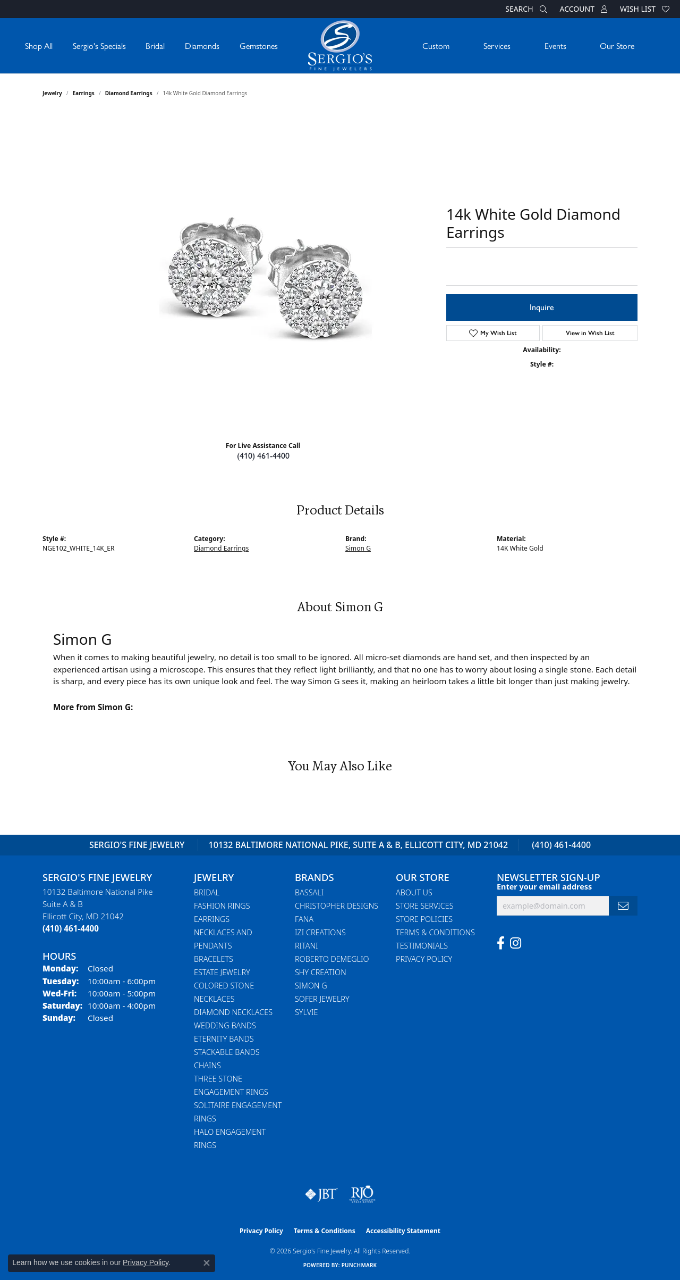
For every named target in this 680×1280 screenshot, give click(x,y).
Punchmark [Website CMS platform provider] (359, 1265)
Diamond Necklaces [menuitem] (233, 1012)
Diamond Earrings (128, 93)
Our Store (617, 45)
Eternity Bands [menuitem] (224, 1039)
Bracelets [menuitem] (213, 959)
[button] (525, 9)
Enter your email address (544, 887)
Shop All (39, 45)
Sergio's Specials (99, 45)
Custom (435, 45)
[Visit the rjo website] (362, 1194)
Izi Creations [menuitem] (320, 932)
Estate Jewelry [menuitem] (222, 972)
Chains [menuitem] (207, 1065)
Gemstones (259, 45)
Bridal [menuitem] (206, 892)
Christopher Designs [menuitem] (336, 906)
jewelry (52, 93)
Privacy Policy (424, 959)
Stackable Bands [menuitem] (227, 1052)
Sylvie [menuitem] (306, 1012)
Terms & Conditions (435, 932)
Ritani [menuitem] (306, 946)
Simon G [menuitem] (311, 985)
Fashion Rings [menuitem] (222, 906)
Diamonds (202, 45)
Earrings (84, 93)
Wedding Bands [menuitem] (225, 1025)
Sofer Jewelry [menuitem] (322, 999)
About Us (414, 892)
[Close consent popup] (206, 1263)
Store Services (425, 906)
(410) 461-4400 (263, 456)
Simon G (358, 548)
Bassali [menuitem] (309, 892)
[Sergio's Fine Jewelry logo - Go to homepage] (340, 45)
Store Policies (424, 919)
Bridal (155, 45)
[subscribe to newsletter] (623, 906)
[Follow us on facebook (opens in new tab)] (501, 943)
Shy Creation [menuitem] (320, 972)
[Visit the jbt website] (321, 1194)
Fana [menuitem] (304, 919)
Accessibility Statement (403, 1230)
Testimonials (422, 946)
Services (497, 45)
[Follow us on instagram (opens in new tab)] (515, 943)
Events (555, 45)
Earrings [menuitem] (212, 919)
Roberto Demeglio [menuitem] (332, 959)
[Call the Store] (70, 928)
